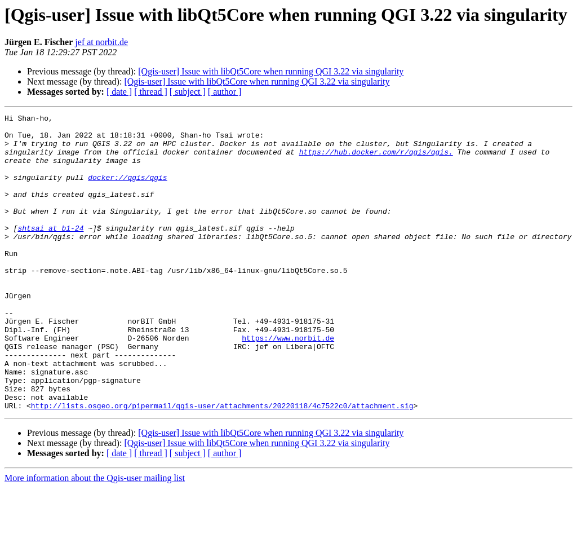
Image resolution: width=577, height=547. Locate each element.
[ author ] (225, 91)
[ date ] (119, 91)
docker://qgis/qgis (127, 191)
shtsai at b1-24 (50, 251)
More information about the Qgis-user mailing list (95, 537)
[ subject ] (188, 91)
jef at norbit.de (101, 42)
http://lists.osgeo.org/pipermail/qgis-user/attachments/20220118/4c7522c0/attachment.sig (222, 465)
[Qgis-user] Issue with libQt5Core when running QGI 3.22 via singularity (270, 71)
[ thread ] (150, 91)
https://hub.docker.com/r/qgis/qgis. (376, 160)
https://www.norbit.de (288, 383)
